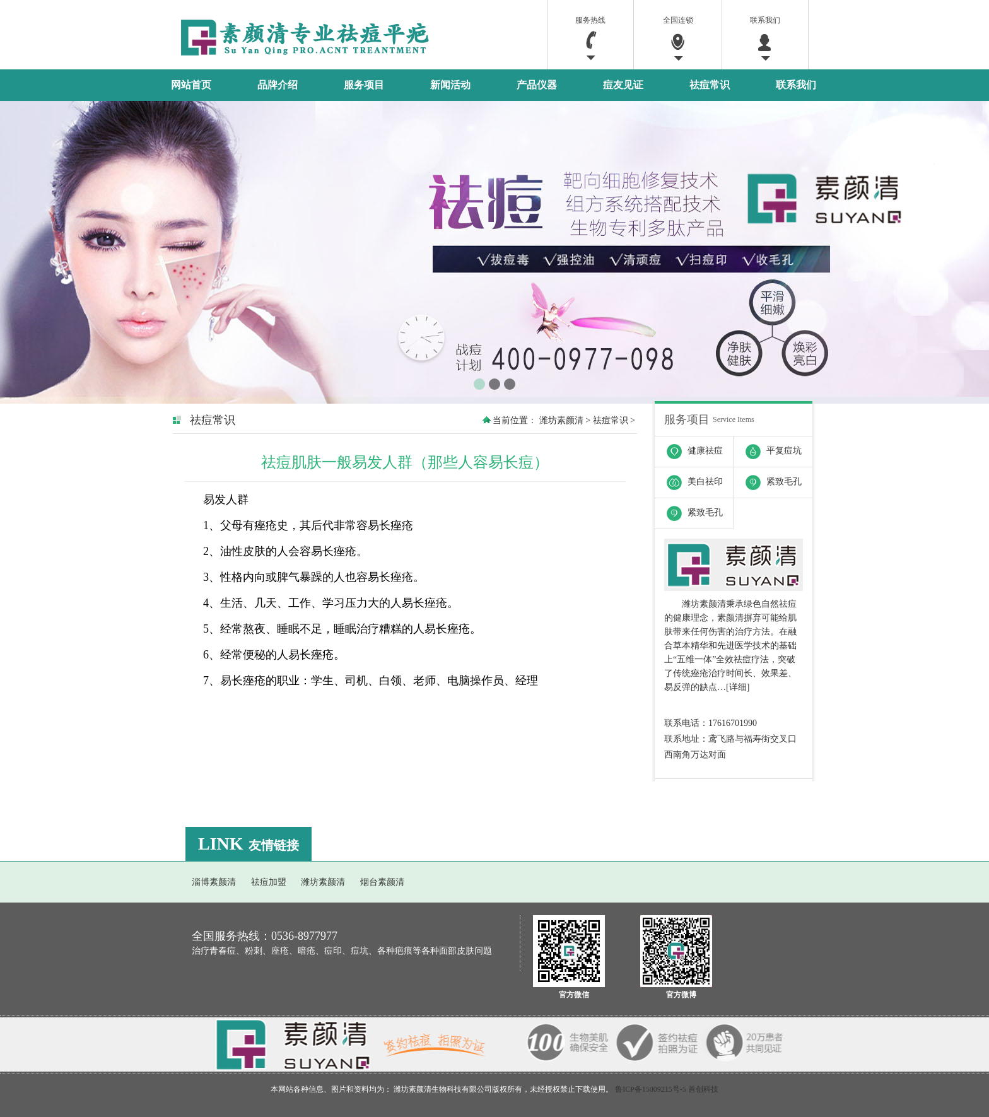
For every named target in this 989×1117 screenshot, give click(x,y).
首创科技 (703, 1089)
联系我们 (796, 84)
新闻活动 (450, 84)
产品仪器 (537, 84)
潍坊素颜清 (561, 420)
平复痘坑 (768, 447)
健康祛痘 (689, 447)
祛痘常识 (709, 84)
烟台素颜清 (382, 882)
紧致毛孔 (768, 478)
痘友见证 (623, 84)
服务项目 (364, 84)
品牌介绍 (277, 84)
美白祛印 (689, 478)
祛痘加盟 (268, 882)
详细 (738, 687)
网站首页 (191, 84)
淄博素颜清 (214, 882)
